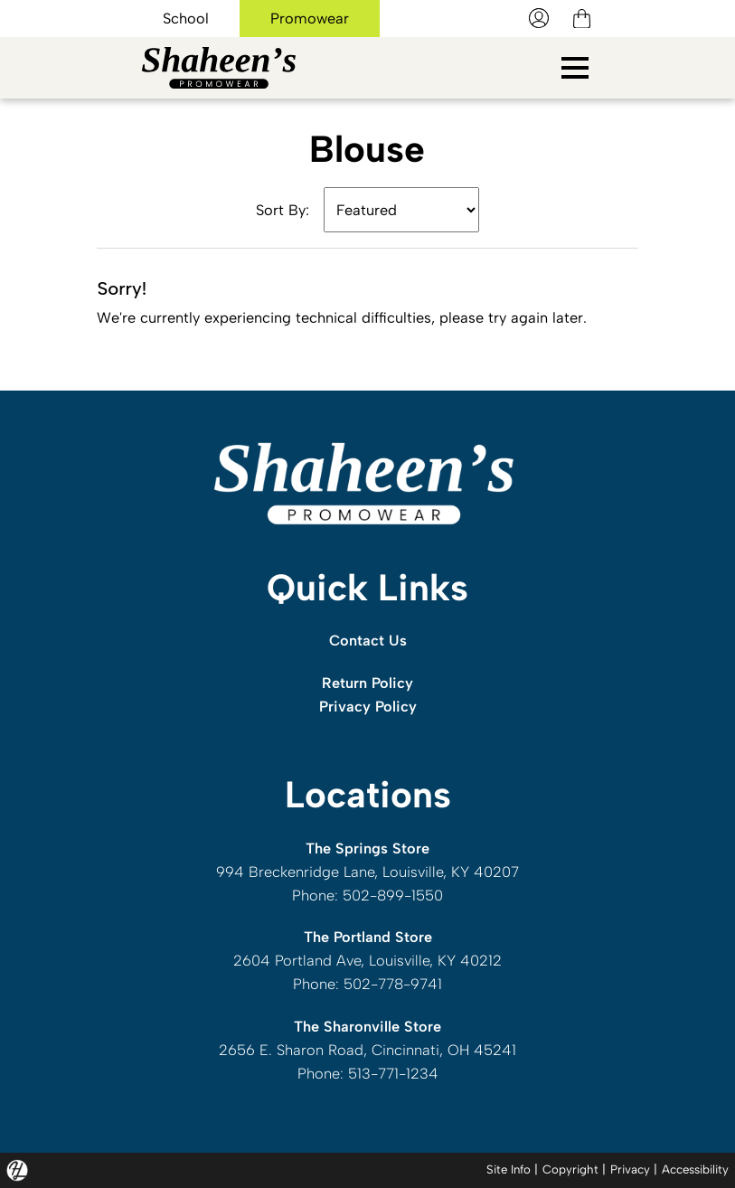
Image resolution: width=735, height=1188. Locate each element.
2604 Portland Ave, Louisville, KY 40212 (367, 960)
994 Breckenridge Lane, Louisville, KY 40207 (367, 872)
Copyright (562, 1169)
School (186, 18)
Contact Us (368, 640)
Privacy (624, 1169)
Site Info (499, 1169)
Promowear (309, 18)
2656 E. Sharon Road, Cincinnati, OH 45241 (367, 1050)
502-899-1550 (393, 895)
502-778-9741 (393, 984)
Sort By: (282, 210)
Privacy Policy (368, 706)
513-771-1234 (393, 1073)
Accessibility (692, 1169)
